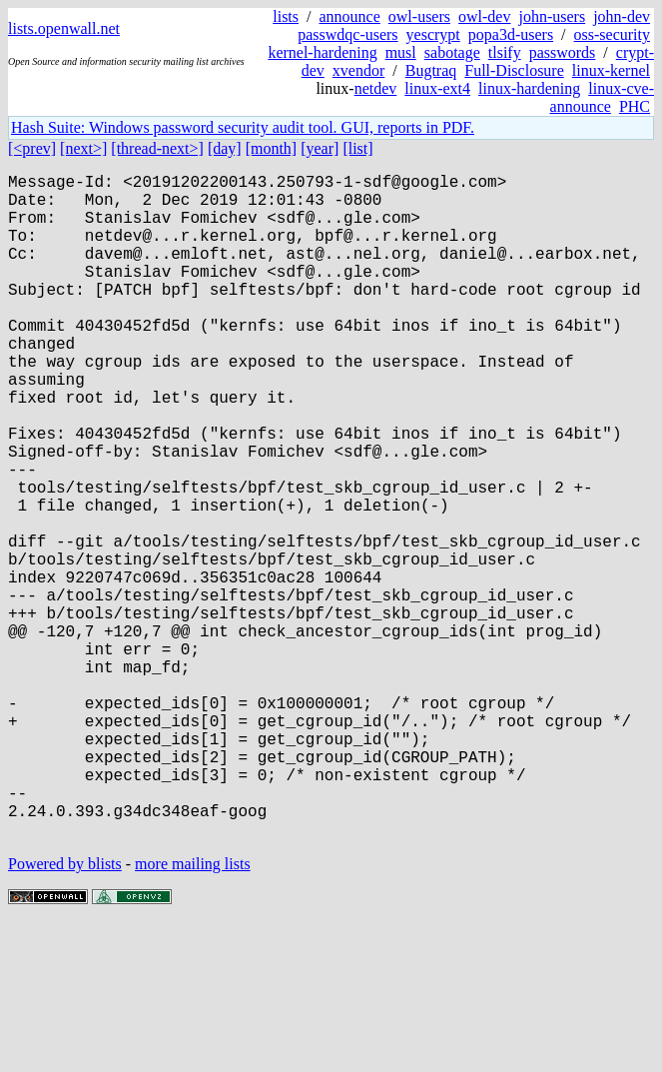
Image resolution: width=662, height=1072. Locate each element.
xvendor (358, 70)
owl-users (419, 16)
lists (286, 16)
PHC (634, 106)
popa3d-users (510, 34)
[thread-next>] (157, 148)
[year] (319, 148)
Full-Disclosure (514, 70)
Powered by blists (65, 1011)
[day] (225, 148)
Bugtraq (431, 70)
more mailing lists (193, 1011)
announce (350, 16)
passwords (562, 52)
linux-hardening (529, 88)
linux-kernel (611, 70)
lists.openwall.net (64, 28)
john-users (551, 16)
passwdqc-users (347, 34)
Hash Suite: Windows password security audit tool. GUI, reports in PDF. (242, 127)
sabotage (452, 52)
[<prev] (32, 148)
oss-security (612, 34)
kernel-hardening (322, 52)
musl (400, 52)
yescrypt (433, 34)
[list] (357, 148)
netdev (375, 88)
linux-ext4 (437, 88)
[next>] (83, 148)
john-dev (621, 16)
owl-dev (484, 16)
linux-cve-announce (602, 97)
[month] (272, 148)
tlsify (504, 52)
